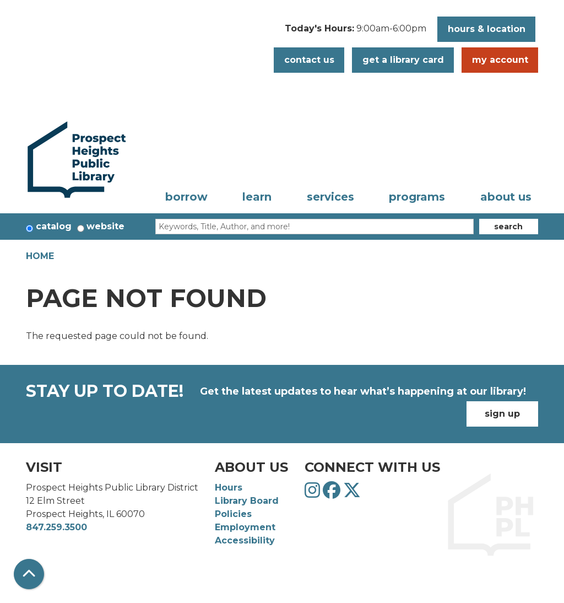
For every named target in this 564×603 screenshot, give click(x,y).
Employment (245, 527)
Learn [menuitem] (257, 196)
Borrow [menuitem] (186, 196)
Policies (233, 514)
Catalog (54, 226)
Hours (228, 487)
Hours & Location (486, 29)
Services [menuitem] (330, 196)
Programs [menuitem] (417, 196)
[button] (355, 32)
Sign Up (502, 413)
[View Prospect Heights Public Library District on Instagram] (314, 493)
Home (40, 256)
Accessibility (245, 540)
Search (508, 226)
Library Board (247, 501)
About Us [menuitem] (506, 196)
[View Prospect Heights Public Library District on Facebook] (333, 493)
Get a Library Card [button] (403, 60)
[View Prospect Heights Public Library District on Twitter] (352, 493)
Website (105, 226)
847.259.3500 (56, 527)
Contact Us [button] (309, 60)
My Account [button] (500, 60)
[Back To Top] (29, 574)
